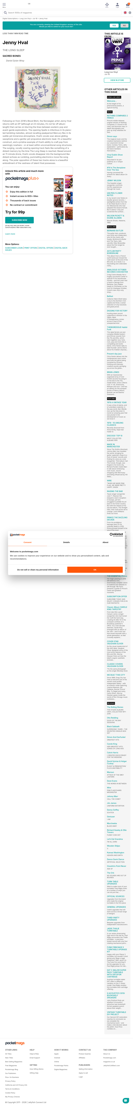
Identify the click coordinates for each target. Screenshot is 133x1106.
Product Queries (85, 1054)
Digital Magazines (60, 1069)
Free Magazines (11, 1066)
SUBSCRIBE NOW (19, 220)
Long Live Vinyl (25, 18)
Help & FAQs (34, 1054)
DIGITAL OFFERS (46, 248)
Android (57, 1058)
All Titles (8, 1054)
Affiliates (82, 1058)
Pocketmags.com (109, 1058)
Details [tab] (66, 542)
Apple (56, 1054)
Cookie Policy (10, 1093)
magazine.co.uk (109, 1062)
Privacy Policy (10, 1081)
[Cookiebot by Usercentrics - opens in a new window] (111, 535)
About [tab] (105, 542)
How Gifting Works (37, 1069)
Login (81, 1077)
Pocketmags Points (61, 1066)
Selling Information (85, 1069)
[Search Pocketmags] (5, 13)
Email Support (35, 1058)
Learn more (10, 234)
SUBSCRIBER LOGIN (14, 248)
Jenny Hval (43, 18)
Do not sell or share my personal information (38, 570)
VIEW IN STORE (117, 80)
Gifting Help (34, 1073)
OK (95, 570)
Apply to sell (83, 1073)
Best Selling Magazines (13, 1062)
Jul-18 (35, 18)
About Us (106, 1054)
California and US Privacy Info (16, 1085)
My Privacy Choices (12, 1097)
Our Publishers (10, 1073)
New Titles (9, 1058)
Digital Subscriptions (10, 18)
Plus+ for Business (12, 1077)
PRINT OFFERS (30, 248)
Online (56, 1062)
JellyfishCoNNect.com (111, 1066)
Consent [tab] (28, 542)
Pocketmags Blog (11, 1069)
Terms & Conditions (12, 1089)
